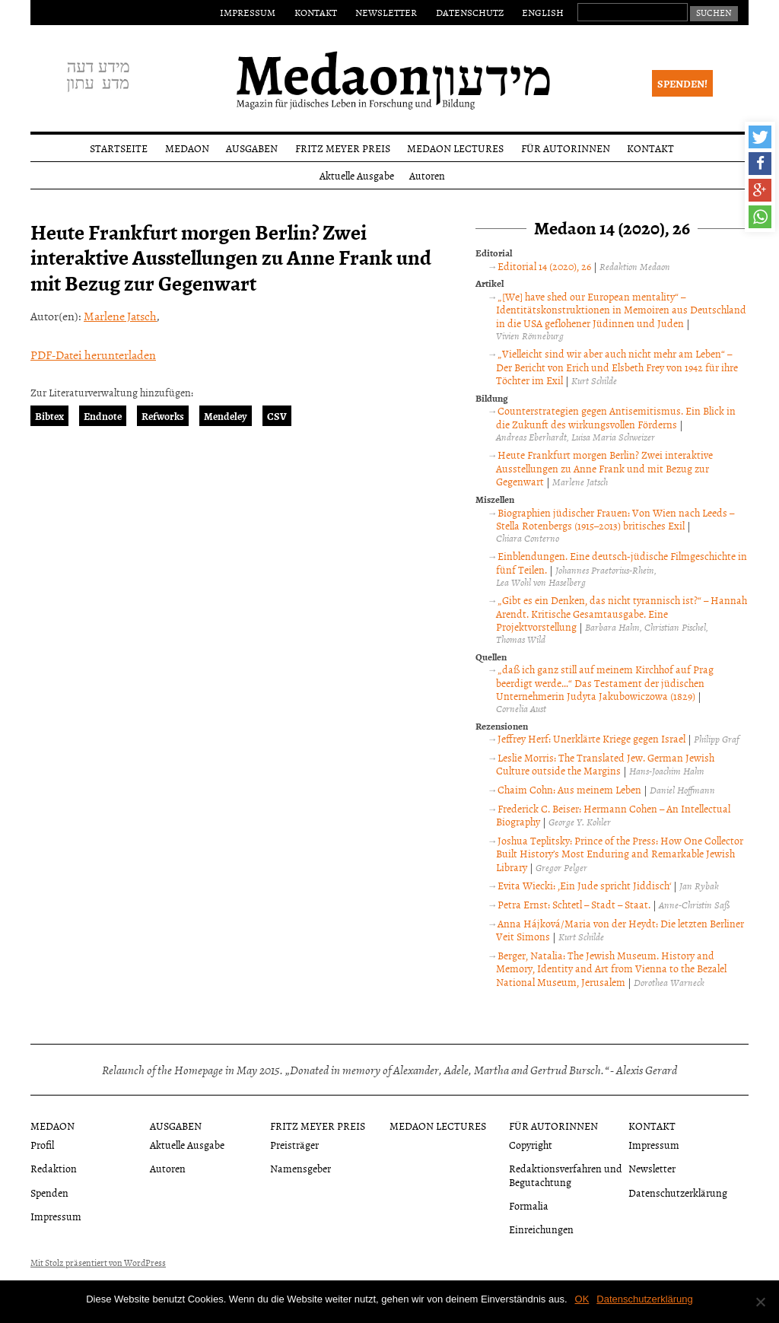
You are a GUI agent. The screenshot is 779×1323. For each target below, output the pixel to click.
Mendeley (225, 416)
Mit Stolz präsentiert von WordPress (98, 1263)
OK (582, 1299)
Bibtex (49, 416)
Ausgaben (252, 148)
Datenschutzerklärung (677, 1193)
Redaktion (53, 1168)
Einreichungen (541, 1229)
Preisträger (294, 1145)
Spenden (49, 1193)
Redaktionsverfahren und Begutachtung (565, 1174)
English (543, 12)
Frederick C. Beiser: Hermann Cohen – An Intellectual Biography (613, 815)
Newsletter (386, 12)
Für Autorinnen (565, 148)
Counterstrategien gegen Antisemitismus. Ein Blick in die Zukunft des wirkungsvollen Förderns (615, 417)
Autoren (427, 175)
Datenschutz (470, 12)
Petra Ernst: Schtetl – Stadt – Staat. (574, 904)
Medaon (187, 148)
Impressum (247, 12)
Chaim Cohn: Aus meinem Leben (569, 789)
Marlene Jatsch (120, 316)
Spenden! (682, 83)
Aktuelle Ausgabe (357, 175)
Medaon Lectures (455, 148)
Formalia (528, 1205)
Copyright (530, 1145)
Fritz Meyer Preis (342, 148)
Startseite (119, 148)
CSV (277, 416)
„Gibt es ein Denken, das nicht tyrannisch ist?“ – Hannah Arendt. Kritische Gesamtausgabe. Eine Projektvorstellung (621, 613)
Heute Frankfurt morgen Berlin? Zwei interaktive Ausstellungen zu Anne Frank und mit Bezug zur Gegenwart (604, 468)
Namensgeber (300, 1168)
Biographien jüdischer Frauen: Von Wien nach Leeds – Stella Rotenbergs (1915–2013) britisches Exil (614, 519)
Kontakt (315, 12)
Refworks (162, 416)
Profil (42, 1145)
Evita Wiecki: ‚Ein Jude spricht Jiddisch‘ (584, 885)
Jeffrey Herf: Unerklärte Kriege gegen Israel (591, 738)
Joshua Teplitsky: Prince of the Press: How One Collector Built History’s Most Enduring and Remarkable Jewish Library (619, 853)
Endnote (103, 416)
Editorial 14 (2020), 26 (544, 266)
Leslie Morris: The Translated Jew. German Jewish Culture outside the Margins (605, 764)
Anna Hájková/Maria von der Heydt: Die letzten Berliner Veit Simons (619, 930)
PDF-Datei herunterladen (93, 354)
